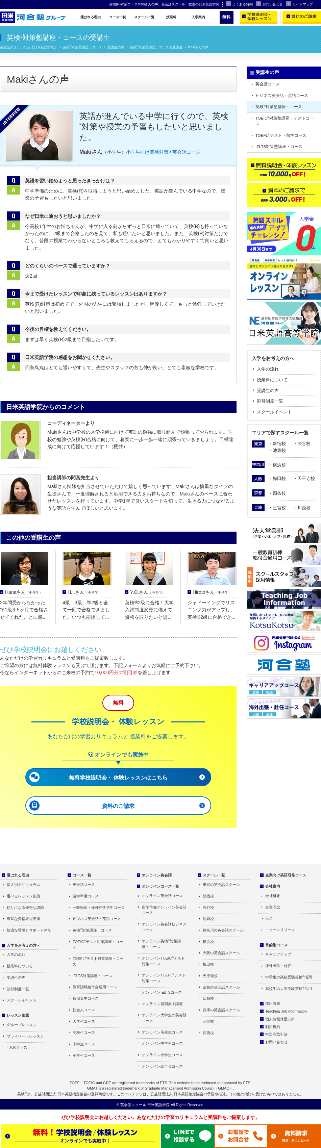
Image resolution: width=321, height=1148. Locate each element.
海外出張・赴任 (278, 966)
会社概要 (272, 896)
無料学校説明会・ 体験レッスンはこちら (118, 778)
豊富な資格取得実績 (23, 919)
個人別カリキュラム (23, 885)
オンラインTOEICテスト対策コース (163, 961)
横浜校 (279, 464)
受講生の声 (115, 47)
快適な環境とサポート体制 (29, 930)
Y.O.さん (147, 592)
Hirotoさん (212, 592)
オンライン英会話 (157, 875)
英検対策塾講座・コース (82, 47)
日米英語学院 (158, 1105)
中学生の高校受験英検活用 (288, 977)
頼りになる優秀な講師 (25, 907)
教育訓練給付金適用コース (95, 987)
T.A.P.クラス (17, 1047)
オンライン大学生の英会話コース (164, 1018)
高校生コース (84, 1032)
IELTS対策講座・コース (93, 976)
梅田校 (279, 478)
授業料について (272, 379)
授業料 (171, 17)
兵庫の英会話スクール (221, 1010)
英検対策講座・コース (92, 930)
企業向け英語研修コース (285, 875)
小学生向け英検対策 (147, 152)
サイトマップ (299, 3)
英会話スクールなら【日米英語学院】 (28, 47)
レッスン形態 (18, 1015)
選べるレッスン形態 (23, 896)
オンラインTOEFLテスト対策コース (164, 978)
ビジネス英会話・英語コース (281, 96)
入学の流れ (268, 369)
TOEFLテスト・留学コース (280, 135)
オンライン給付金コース (162, 1066)
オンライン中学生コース (162, 1043)
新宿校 (279, 443)
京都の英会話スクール (221, 987)
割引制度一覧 (270, 401)
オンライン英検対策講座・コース (161, 944)
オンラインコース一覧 (160, 886)
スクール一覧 (144, 17)
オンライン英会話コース (162, 896)
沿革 (269, 918)
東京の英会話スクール (221, 885)
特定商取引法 (276, 1034)
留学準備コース (86, 896)
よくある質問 (239, 3)
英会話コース (186, 152)
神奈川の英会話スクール (223, 930)
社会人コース (84, 1010)
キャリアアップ (278, 954)
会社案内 (272, 886)
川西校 (304, 507)
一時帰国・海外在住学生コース (99, 907)
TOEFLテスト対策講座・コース (98, 961)
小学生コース (84, 1055)
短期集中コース (86, 998)
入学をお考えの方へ (273, 358)
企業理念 (272, 907)
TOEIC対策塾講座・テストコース (284, 121)
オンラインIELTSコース (162, 992)
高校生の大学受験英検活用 (288, 988)
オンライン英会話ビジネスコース (164, 927)
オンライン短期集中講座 (162, 1004)
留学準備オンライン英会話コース (164, 910)
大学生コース (84, 1021)
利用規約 (272, 1027)
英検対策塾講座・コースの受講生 (156, 47)
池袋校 (279, 450)
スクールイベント (274, 411)
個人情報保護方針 (280, 1019)
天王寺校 (306, 478)
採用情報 (272, 1003)
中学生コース (84, 1044)
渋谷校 (304, 443)
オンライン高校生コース (162, 1032)
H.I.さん (84, 592)
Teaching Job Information (286, 1011)
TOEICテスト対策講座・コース (98, 944)
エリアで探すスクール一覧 (280, 432)
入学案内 (198, 17)
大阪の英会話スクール (221, 953)
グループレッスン (21, 1025)
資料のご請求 (118, 806)
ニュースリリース (280, 930)
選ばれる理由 (90, 17)
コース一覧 (117, 17)
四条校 (279, 493)
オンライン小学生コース (162, 1055)
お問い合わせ (269, 3)
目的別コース (276, 945)
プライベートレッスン (25, 1036)
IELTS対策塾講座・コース (278, 147)
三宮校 (279, 507)
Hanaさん (24, 592)
